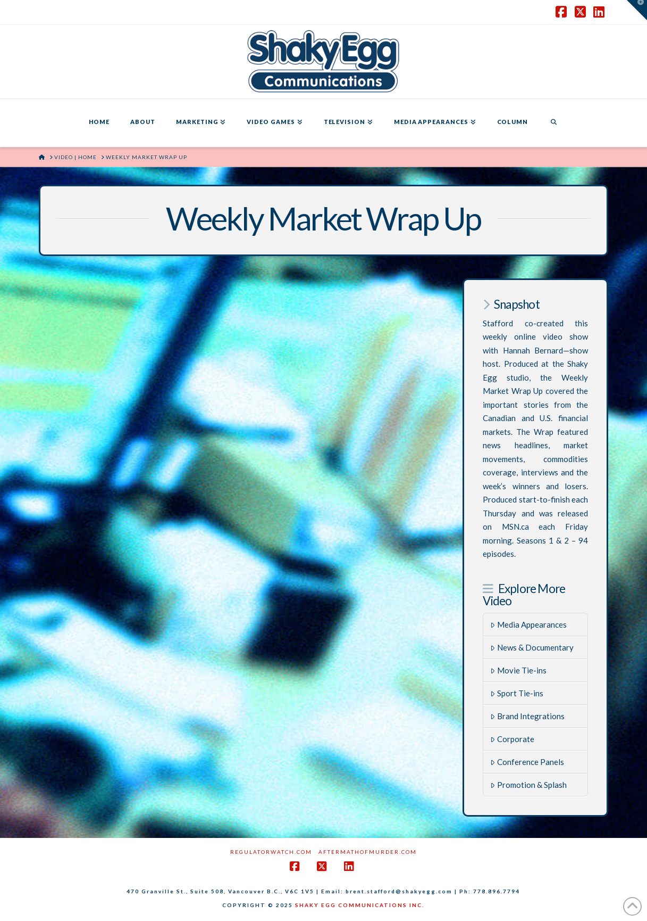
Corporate (512, 739)
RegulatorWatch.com (271, 852)
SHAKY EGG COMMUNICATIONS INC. (359, 905)
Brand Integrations (527, 716)
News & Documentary (532, 647)
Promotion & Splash (528, 785)
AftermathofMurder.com (367, 852)
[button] (637, 10)
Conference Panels (527, 762)
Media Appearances (528, 624)
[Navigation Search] (553, 123)
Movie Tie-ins (518, 670)
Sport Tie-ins (516, 693)
